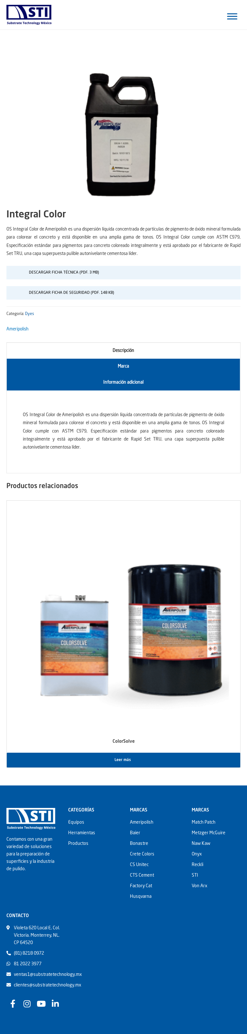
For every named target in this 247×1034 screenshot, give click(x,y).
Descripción (123, 351)
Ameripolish (17, 329)
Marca (123, 366)
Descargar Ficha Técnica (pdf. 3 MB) (64, 273)
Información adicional (123, 383)
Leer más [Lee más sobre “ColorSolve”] (122, 760)
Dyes (29, 314)
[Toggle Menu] (232, 16)
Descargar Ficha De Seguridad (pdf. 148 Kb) (71, 293)
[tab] (123, 351)
